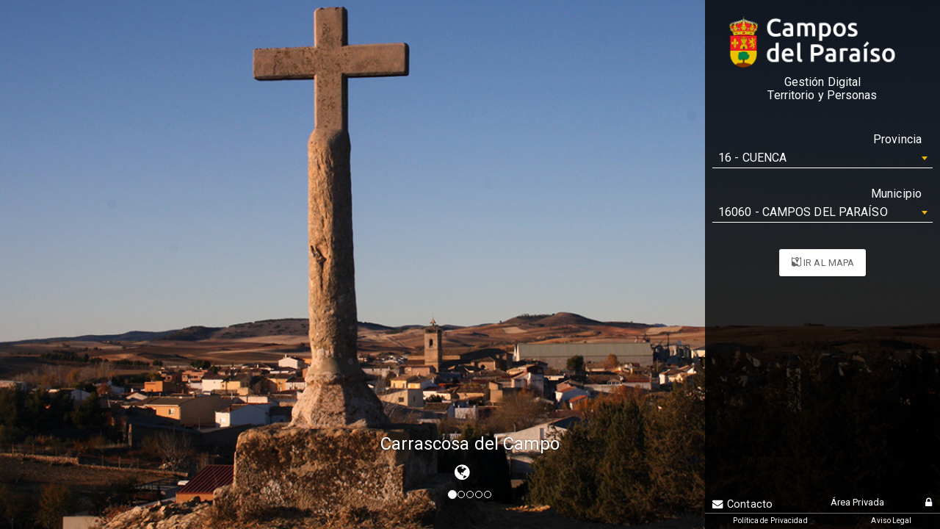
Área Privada (857, 502)
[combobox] (822, 158)
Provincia (897, 139)
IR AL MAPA (823, 262)
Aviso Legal (891, 521)
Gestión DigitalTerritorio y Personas (822, 89)
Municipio (896, 194)
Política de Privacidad (770, 521)
